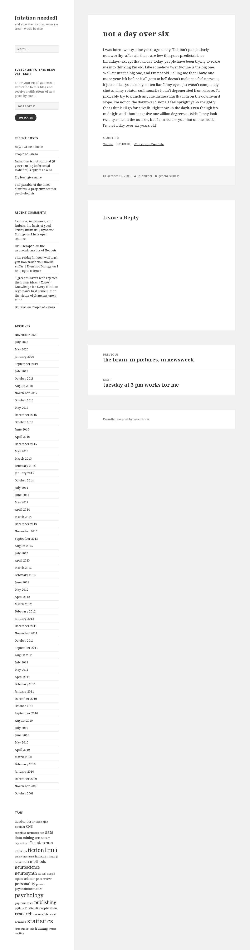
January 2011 (24, 691)
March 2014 (23, 517)
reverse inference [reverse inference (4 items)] (44, 914)
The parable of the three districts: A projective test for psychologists (36, 189)
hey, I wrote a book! (29, 147)
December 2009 (26, 779)
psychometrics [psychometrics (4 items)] (24, 903)
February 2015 (25, 466)
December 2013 (26, 524)
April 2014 (22, 509)
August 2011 (24, 655)
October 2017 (24, 400)
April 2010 (22, 750)
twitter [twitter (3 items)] (52, 928)
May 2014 (21, 502)
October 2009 (24, 793)
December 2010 (26, 699)
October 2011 (24, 640)
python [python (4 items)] (19, 908)
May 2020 (21, 349)
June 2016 (22, 429)
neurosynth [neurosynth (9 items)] (26, 873)
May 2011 (21, 670)
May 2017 (21, 407)
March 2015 (23, 458)
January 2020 (24, 357)
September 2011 (26, 648)
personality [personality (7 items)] (25, 883)
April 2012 (22, 597)
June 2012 (22, 582)
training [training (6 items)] (41, 928)
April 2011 (22, 677)
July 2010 (21, 728)
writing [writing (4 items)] (19, 933)
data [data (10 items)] (49, 832)
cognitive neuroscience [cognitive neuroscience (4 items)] (29, 833)
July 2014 (21, 488)
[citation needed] (36, 17)
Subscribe (26, 117)
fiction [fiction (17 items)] (36, 850)
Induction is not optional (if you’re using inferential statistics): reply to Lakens (35, 165)
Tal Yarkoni (144, 176)
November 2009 (26, 786)
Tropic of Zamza (26, 154)
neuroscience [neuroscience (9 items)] (27, 867)
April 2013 (22, 560)
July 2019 (21, 371)
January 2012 (24, 619)
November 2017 (26, 393)
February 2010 (25, 764)
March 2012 (23, 604)
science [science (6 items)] (20, 922)
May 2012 (21, 589)
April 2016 (22, 437)
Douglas (20, 307)
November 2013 (26, 531)
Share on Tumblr (149, 144)
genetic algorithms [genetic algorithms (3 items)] (24, 856)
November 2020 (26, 335)
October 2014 (24, 480)
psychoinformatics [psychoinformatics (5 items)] (28, 889)
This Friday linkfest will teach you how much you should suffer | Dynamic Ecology (37, 262)
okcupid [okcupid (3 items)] (50, 873)
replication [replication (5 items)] (49, 908)
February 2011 (25, 684)
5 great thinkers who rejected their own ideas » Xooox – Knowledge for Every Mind (36, 282)
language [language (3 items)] (53, 856)
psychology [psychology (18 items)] (29, 895)
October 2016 (24, 422)
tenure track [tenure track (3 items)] (21, 928)
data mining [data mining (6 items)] (24, 837)
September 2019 (26, 364)
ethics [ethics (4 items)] (49, 843)
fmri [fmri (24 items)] (51, 850)
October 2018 (24, 378)
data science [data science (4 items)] (42, 838)
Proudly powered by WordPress (126, 419)
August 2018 (24, 386)
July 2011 (21, 662)
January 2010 (24, 771)
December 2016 (26, 415)
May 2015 (21, 451)
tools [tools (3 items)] (31, 928)
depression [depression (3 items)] (21, 843)
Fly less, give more (28, 177)
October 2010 (24, 706)
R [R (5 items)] (26, 908)
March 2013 (23, 568)
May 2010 (21, 742)
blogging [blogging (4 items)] (42, 822)
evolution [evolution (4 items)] (21, 851)
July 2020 (21, 342)
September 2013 (26, 539)
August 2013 (24, 546)
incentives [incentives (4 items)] (41, 856)
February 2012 (25, 611)
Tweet (108, 144)
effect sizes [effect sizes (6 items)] (36, 842)
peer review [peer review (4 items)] (44, 879)
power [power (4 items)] (40, 884)
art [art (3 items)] (33, 821)
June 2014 (22, 495)
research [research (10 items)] (24, 914)
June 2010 (22, 735)
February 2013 (25, 575)
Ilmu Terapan (25, 246)
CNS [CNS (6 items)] (29, 826)
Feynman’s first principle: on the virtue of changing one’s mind (36, 295)
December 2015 (26, 444)
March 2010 (23, 757)
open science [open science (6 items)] (25, 878)
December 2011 (26, 626)
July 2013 (21, 553)
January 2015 (24, 473)
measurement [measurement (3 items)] (22, 862)
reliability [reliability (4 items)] (34, 908)
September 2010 (26, 713)
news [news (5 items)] (42, 873)
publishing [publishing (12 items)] (45, 902)
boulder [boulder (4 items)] (20, 827)
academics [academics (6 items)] (23, 821)
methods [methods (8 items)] (38, 861)
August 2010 (24, 720)
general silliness (169, 176)
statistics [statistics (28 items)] (40, 921)
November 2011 (26, 633)
